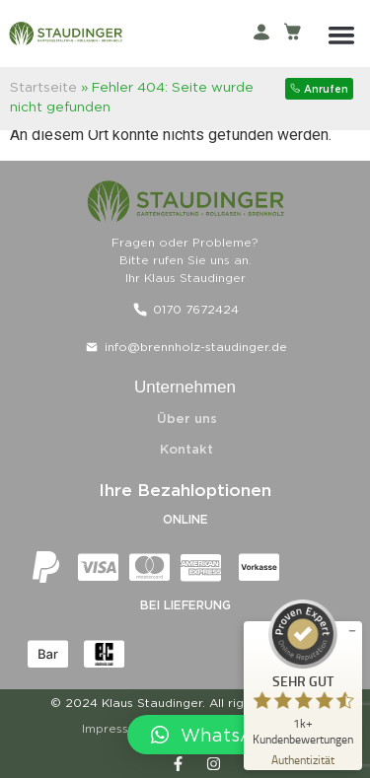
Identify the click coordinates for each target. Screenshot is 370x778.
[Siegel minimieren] (352, 631)
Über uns (187, 418)
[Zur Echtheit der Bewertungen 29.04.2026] (303, 758)
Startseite (43, 87)
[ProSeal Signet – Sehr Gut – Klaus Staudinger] (303, 672)
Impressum (114, 728)
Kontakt (186, 449)
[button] (342, 34)
